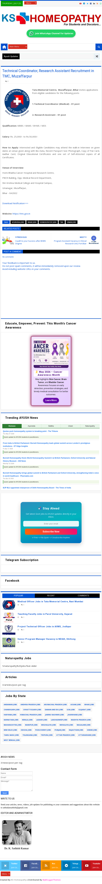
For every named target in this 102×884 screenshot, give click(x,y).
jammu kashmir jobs (54, 715)
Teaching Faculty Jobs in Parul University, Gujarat (45, 614)
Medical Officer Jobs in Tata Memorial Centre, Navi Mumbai (50, 601)
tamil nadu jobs (11, 735)
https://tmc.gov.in (21, 213)
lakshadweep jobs (59, 720)
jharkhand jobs (75, 715)
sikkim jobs (92, 730)
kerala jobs (27, 720)
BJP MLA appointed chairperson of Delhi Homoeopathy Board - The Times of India (37, 488)
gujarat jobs (84, 709)
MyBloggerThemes (52, 880)
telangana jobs (29, 735)
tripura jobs (47, 735)
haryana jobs (10, 715)
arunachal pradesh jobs (55, 704)
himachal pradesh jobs (30, 715)
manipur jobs (31, 725)
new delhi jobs (10, 730)
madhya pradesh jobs (81, 720)
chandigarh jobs (12, 709)
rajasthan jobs (76, 730)
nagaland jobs (84, 725)
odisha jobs (26, 730)
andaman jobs (10, 704)
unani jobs (71, 222)
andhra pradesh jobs (30, 704)
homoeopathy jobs (48, 222)
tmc (61, 222)
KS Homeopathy (19, 880)
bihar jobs (32, 222)
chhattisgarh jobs (32, 709)
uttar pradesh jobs (65, 735)
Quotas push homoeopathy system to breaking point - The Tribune (30, 431)
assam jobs (76, 704)
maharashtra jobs (12, 725)
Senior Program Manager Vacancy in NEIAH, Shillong (47, 639)
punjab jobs (60, 730)
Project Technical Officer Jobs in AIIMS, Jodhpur (44, 626)
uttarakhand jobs (87, 735)
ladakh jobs (41, 720)
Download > (15, 203)
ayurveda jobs (18, 222)
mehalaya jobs (66, 725)
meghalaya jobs (48, 725)
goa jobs (71, 709)
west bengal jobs (12, 740)
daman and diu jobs (54, 709)
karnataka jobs (11, 720)
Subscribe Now (51, 531)
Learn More (51, 400)
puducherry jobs (43, 730)
